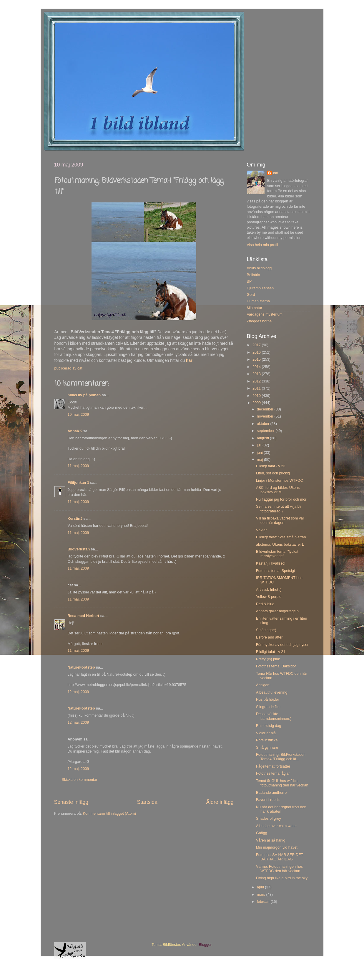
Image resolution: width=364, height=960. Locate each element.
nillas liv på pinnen (84, 395)
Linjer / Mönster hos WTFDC (279, 481)
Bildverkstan (79, 549)
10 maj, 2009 (78, 415)
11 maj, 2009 (78, 466)
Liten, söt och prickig (273, 473)
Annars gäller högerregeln (277, 611)
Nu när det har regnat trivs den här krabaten (281, 809)
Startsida (147, 802)
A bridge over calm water (276, 826)
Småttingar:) (266, 630)
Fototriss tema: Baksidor (276, 666)
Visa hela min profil (262, 245)
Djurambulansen (260, 288)
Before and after (269, 637)
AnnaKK (75, 431)
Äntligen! (263, 685)
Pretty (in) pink (268, 659)
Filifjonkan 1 (78, 483)
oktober (263, 424)
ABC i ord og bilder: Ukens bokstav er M (278, 490)
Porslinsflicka (266, 740)
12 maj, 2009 (78, 692)
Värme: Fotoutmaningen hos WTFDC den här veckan (279, 869)
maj (260, 460)
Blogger (205, 945)
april (261, 887)
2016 (257, 352)
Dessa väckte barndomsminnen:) (273, 716)
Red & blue (265, 604)
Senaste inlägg (71, 802)
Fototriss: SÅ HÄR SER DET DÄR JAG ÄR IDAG (279, 857)
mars (261, 895)
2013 (257, 374)
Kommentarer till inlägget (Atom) (109, 813)
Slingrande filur (268, 707)
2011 (257, 388)
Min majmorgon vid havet (276, 847)
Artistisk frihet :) (269, 590)
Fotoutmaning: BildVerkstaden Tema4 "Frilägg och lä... (280, 757)
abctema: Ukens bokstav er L (280, 544)
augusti (263, 438)
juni (260, 453)
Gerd (251, 295)
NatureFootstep (81, 667)
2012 (257, 381)
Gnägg (261, 833)
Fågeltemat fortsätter (273, 766)
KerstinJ (75, 519)
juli (259, 445)
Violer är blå (266, 733)
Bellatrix (253, 275)
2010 (257, 396)
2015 (257, 359)
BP (249, 281)
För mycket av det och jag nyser (282, 645)
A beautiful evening (271, 692)
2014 (257, 367)
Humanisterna (258, 301)
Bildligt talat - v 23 (270, 466)
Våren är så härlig (270, 840)
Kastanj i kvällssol (270, 563)
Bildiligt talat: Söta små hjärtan (281, 537)
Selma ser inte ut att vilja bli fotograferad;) (278, 508)
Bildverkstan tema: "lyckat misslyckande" (277, 554)
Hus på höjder (267, 699)
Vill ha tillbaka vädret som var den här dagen (280, 520)
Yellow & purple (268, 597)
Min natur (254, 308)
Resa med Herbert (83, 616)
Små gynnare (267, 747)
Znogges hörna (259, 321)
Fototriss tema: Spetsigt (275, 571)
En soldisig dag (268, 726)
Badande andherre (271, 793)
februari (263, 902)
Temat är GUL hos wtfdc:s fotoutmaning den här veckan (282, 783)
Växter (261, 530)
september (266, 431)
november (266, 416)
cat (275, 173)
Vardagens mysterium (265, 314)
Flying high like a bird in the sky (282, 878)
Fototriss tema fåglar (273, 773)
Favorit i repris (268, 800)
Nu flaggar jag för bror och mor (281, 499)
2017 (257, 345)
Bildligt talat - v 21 (270, 652)
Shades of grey (268, 819)
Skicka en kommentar (79, 780)
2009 (257, 403)
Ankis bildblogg (259, 268)
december (266, 409)
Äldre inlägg (219, 802)
